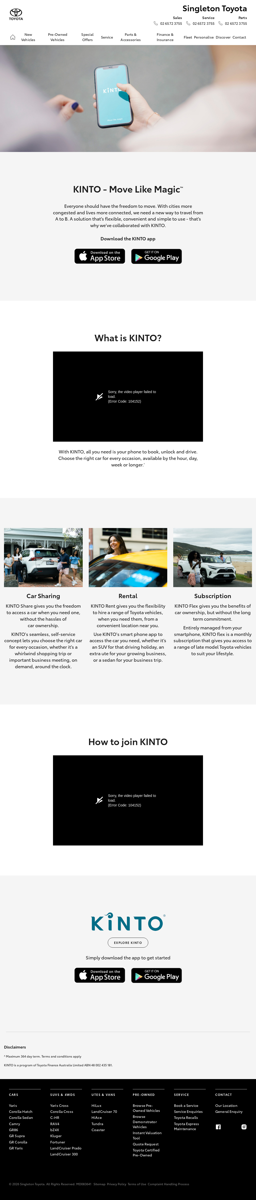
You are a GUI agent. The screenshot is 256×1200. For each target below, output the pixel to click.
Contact (239, 37)
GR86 (13, 1129)
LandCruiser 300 (64, 1153)
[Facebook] (218, 1127)
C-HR (55, 1117)
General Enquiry (228, 1111)
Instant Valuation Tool (147, 1135)
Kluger (56, 1135)
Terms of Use (137, 1184)
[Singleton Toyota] (16, 14)
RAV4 (55, 1123)
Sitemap (100, 1184)
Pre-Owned (144, 1094)
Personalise (204, 37)
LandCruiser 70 (104, 1111)
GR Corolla (18, 1141)
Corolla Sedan (21, 1117)
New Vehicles (28, 37)
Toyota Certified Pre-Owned (146, 1152)
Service (107, 37)
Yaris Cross (59, 1105)
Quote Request (145, 1143)
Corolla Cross (61, 1111)
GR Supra (17, 1135)
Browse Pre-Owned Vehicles (146, 1108)
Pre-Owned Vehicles (57, 37)
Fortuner (57, 1141)
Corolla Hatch (20, 1111)
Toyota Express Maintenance (186, 1126)
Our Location (226, 1105)
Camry (14, 1123)
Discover (223, 37)
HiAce (97, 1117)
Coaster (98, 1129)
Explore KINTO (128, 942)
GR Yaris (16, 1147)
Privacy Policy (116, 1184)
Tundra (97, 1123)
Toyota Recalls (186, 1117)
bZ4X (54, 1129)
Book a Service (186, 1105)
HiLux (96, 1105)
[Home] (12, 37)
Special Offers (87, 37)
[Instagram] (244, 1127)
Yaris (13, 1105)
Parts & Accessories (130, 37)
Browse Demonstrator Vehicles (145, 1121)
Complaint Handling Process (168, 1184)
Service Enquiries (188, 1111)
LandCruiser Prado (66, 1147)
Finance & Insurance (165, 37)
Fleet (188, 37)
